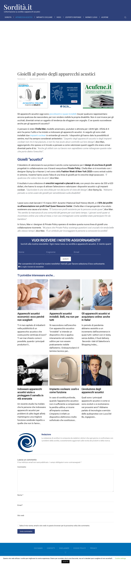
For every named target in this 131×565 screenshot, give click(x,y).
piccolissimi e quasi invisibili (62, 114)
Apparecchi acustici (23, 17)
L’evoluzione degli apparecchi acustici (93, 391)
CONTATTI (51, 548)
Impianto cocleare (44, 17)
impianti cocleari (38, 135)
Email (20, 505)
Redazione (21, 79)
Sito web (20, 515)
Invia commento (26, 531)
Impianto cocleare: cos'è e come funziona (64, 391)
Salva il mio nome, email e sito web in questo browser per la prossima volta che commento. (53, 526)
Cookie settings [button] (120, 558)
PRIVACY (93, 548)
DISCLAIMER (64, 548)
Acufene (104, 17)
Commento (21, 467)
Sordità (8, 17)
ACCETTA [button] (65, 561)
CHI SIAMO (38, 548)
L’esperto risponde (73, 17)
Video (58, 17)
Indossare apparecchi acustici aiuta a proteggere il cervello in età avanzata (30, 394)
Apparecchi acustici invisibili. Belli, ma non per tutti (64, 316)
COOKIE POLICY (79, 548)
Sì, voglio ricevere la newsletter (31, 267)
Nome (20, 495)
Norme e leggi (91, 17)
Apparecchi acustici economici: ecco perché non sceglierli (30, 316)
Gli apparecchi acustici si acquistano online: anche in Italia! (96, 316)
